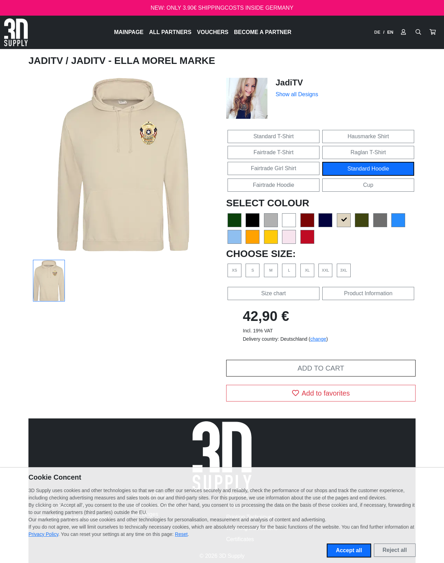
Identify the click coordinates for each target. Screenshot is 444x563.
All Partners (170, 32)
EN (390, 32)
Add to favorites (321, 393)
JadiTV (47, 60)
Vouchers (213, 32)
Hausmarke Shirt (368, 136)
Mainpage (129, 32)
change (318, 339)
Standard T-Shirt (273, 136)
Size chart (273, 293)
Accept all (349, 550)
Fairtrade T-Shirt (273, 152)
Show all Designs (297, 94)
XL (307, 270)
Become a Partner (263, 32)
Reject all (395, 550)
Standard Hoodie (368, 169)
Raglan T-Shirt (368, 152)
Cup (368, 185)
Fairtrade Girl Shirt (273, 168)
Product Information (368, 293)
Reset (181, 534)
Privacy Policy (43, 534)
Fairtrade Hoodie (273, 185)
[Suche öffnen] (418, 32)
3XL (343, 270)
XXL (325, 270)
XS (234, 270)
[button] (432, 32)
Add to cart (321, 368)
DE (377, 32)
